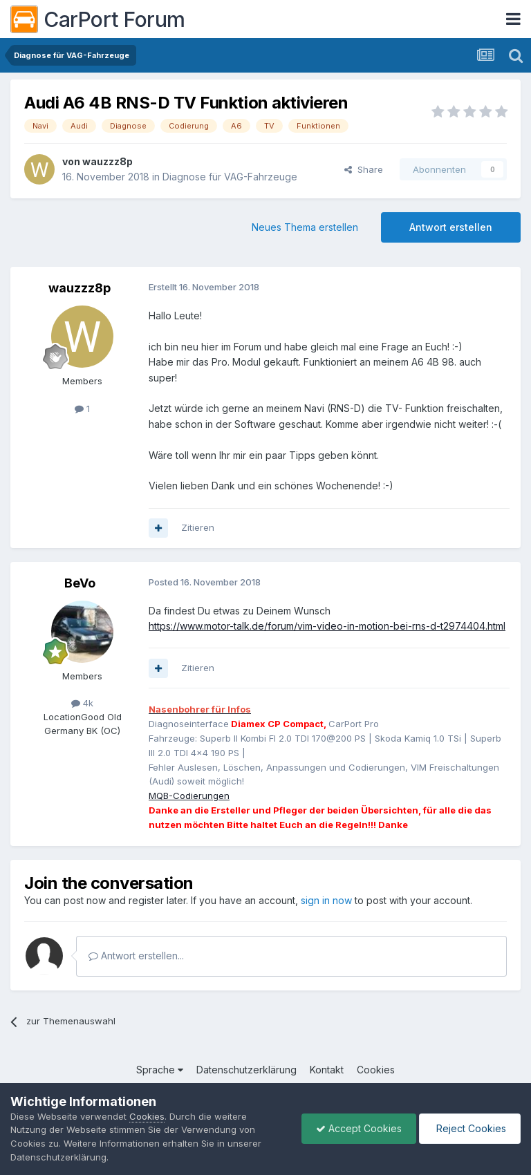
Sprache (159, 1069)
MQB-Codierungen (189, 795)
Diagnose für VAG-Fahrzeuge (229, 176)
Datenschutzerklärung (246, 1069)
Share (363, 169)
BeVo (79, 583)
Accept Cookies (359, 1128)
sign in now (326, 900)
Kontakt (327, 1069)
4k (82, 702)
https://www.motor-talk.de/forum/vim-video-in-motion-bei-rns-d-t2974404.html (327, 626)
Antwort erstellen (450, 227)
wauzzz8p (107, 161)
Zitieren (197, 527)
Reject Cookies (470, 1128)
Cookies (376, 1069)
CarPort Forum (97, 19)
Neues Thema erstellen (305, 227)
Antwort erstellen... (136, 955)
